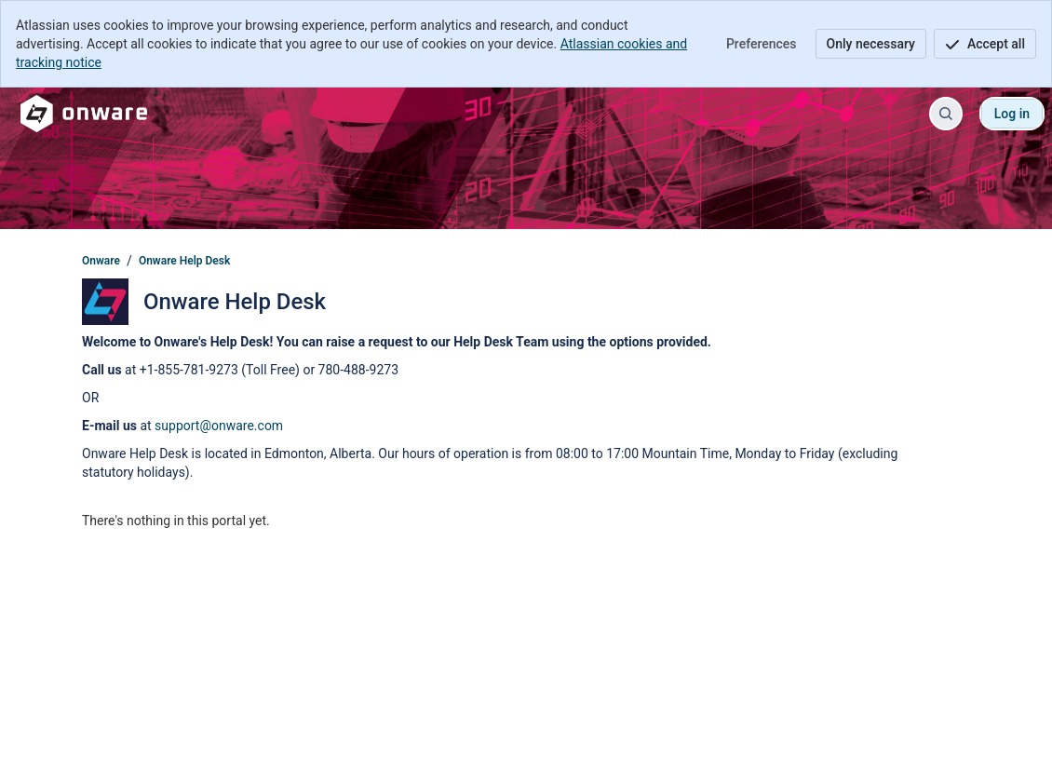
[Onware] (84, 113)
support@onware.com (219, 425)
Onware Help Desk (184, 260)
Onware (101, 260)
